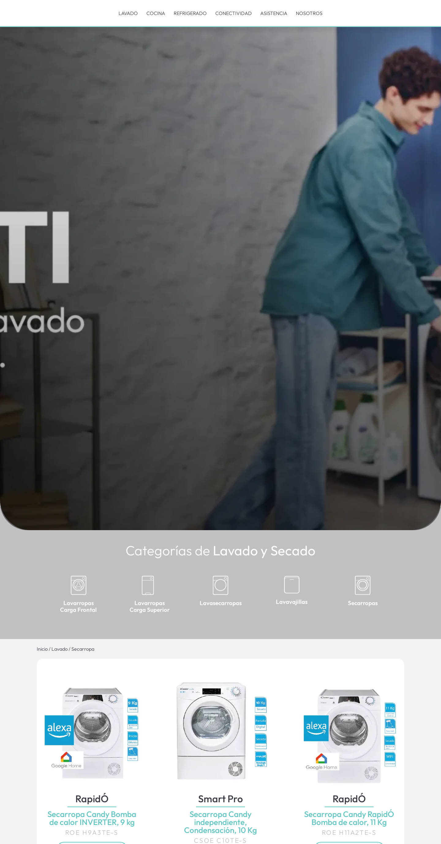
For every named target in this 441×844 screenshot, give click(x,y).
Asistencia (273, 13)
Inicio (42, 649)
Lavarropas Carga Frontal (78, 614)
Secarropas (363, 611)
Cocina (155, 13)
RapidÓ (91, 798)
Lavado (128, 13)
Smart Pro (220, 798)
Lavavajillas (291, 610)
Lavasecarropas (221, 611)
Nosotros (309, 13)
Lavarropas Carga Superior (150, 614)
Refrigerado (190, 13)
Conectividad (233, 13)
